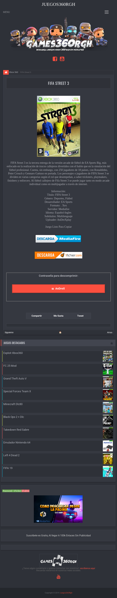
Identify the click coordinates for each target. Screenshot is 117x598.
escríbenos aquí (87, 568)
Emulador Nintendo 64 (16, 442)
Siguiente (9, 332)
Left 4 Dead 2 (11, 455)
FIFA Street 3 (58, 83)
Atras (109, 332)
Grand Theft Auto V (15, 378)
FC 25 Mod (9, 365)
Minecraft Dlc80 (13, 404)
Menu (6, 12)
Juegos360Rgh (58, 4)
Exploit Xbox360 (13, 353)
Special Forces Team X (17, 391)
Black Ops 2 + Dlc (13, 416)
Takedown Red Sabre (16, 429)
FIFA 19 (7, 468)
